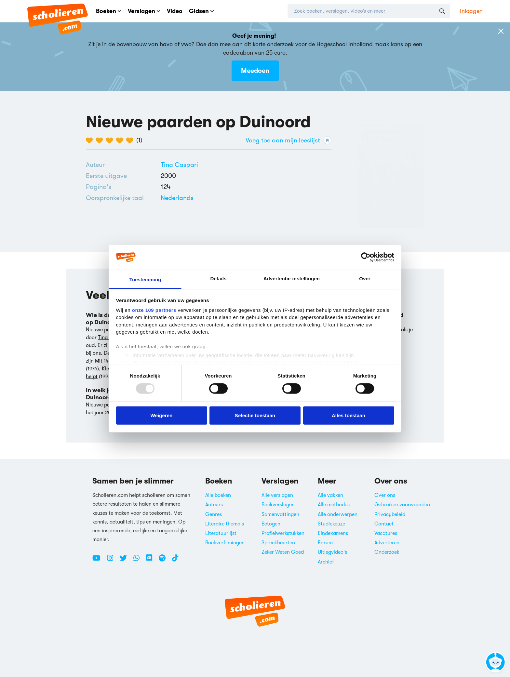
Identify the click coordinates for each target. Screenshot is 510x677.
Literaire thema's (224, 524)
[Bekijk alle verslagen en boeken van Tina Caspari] (179, 164)
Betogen (271, 524)
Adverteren (386, 543)
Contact (384, 524)
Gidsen (201, 11)
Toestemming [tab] (145, 279)
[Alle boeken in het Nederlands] (177, 198)
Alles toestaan (348, 415)
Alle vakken (330, 495)
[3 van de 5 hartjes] (111, 140)
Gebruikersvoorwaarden (402, 505)
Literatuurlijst (220, 533)
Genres (213, 514)
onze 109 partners (154, 310)
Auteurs (214, 505)
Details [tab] (218, 278)
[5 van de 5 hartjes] (131, 140)
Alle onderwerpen (337, 514)
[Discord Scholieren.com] (151, 560)
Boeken (108, 11)
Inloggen (471, 11)
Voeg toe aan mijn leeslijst (288, 140)
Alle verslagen (277, 495)
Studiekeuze (331, 524)
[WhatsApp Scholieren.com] (138, 560)
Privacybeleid (389, 514)
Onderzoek (386, 552)
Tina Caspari (179, 164)
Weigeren (161, 415)
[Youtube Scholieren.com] (98, 560)
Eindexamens (333, 533)
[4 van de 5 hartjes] (121, 140)
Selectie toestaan (255, 415)
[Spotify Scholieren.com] (164, 560)
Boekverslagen (278, 505)
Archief (326, 562)
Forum (325, 543)
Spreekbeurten (278, 543)
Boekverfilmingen (225, 543)
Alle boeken (218, 495)
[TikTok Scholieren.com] (175, 560)
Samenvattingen (280, 514)
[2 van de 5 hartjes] (101, 140)
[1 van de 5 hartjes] (91, 140)
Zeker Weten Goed (283, 552)
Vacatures (385, 533)
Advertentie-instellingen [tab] (291, 278)
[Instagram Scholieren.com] (112, 560)
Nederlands (177, 198)
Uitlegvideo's (332, 552)
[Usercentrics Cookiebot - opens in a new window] (365, 257)
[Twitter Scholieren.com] (126, 560)
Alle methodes (334, 505)
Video (174, 11)
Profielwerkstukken (283, 533)
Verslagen (144, 11)
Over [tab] (364, 278)
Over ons (384, 495)
